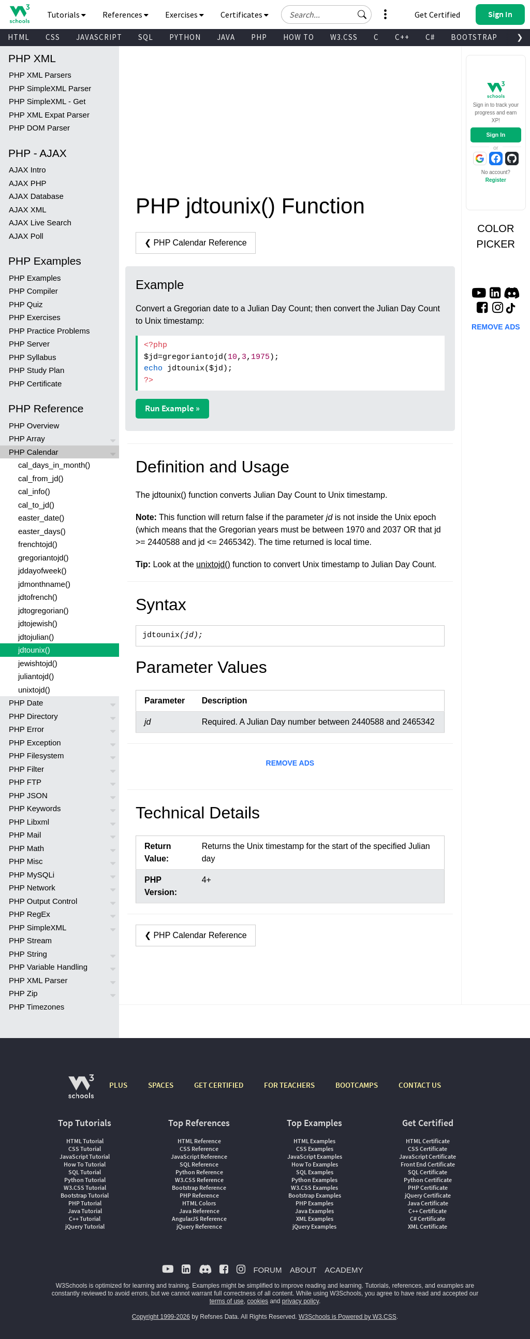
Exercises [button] (184, 14)
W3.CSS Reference (199, 1180)
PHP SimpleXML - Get (47, 101)
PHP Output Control (43, 901)
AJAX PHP (28, 183)
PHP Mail (25, 834)
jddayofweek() (42, 570)
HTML (19, 37)
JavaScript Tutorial (85, 1156)
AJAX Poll (26, 236)
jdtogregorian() (43, 610)
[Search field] (326, 14)
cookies (257, 1301)
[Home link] (19, 13)
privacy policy (300, 1301)
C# (430, 37)
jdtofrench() (37, 597)
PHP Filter (26, 769)
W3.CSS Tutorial (85, 1187)
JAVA (226, 37)
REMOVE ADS (290, 763)
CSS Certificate (427, 1149)
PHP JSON (28, 795)
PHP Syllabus (32, 357)
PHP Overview (34, 425)
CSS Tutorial (84, 1149)
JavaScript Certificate (427, 1156)
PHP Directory (33, 716)
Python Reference (199, 1172)
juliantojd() (36, 676)
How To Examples (314, 1164)
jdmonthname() (44, 584)
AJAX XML (28, 209)
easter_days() (42, 531)
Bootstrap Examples (314, 1195)
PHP (259, 37)
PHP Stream (30, 940)
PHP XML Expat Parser (49, 114)
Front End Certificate (428, 1164)
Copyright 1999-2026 (161, 1316)
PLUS (118, 1085)
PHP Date (26, 702)
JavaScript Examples (314, 1156)
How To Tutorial (85, 1164)
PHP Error (26, 729)
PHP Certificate (35, 383)
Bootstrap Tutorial (85, 1195)
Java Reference (199, 1211)
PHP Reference (199, 1195)
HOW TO (298, 37)
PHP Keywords (35, 808)
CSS (53, 37)
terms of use (227, 1301)
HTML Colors (199, 1203)
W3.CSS (344, 37)
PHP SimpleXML (37, 927)
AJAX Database (36, 196)
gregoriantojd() (43, 557)
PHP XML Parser (38, 980)
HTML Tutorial (85, 1141)
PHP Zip (23, 993)
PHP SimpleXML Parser (50, 88)
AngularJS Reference (199, 1218)
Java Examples (314, 1211)
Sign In (495, 135)
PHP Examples (35, 277)
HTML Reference (199, 1141)
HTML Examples (314, 1141)
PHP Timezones (36, 1006)
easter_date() (41, 517)
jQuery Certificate (428, 1195)
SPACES (160, 1085)
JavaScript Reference (199, 1156)
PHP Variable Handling (48, 966)
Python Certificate (428, 1180)
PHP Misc (26, 861)
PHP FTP (25, 782)
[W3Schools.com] (81, 1092)
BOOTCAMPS (356, 1085)
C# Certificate (427, 1218)
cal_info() (34, 491)
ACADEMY (344, 1269)
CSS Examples (314, 1149)
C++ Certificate (427, 1211)
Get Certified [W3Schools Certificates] (437, 14)
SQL (145, 37)
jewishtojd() (37, 663)
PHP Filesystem (36, 755)
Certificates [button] (244, 14)
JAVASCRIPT (99, 37)
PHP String (28, 953)
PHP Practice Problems (49, 330)
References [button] (125, 14)
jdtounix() (34, 649)
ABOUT (303, 1269)
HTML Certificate (428, 1141)
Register (495, 180)
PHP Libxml (29, 821)
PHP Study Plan (36, 370)
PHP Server (29, 343)
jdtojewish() (37, 623)
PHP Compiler (33, 290)
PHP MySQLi (31, 874)
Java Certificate (427, 1203)
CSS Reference (199, 1149)
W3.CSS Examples (314, 1187)
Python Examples (314, 1180)
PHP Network (32, 887)
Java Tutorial (85, 1211)
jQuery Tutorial (85, 1226)
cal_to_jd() (36, 504)
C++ (402, 37)
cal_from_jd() (41, 478)
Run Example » (172, 408)
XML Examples (314, 1218)
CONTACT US (420, 1085)
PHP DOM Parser (39, 127)
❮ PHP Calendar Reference (195, 242)
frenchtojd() (37, 544)
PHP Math (26, 848)
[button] (362, 14)
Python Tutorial (85, 1180)
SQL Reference (199, 1164)
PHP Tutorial (84, 1203)
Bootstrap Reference (199, 1187)
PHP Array (27, 438)
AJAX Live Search (40, 222)
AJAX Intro (27, 169)
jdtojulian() (36, 636)
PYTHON (185, 37)
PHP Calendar (33, 452)
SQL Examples (314, 1172)
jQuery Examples (314, 1226)
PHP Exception (35, 742)
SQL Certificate (427, 1172)
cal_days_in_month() (54, 464)
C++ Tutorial (84, 1218)
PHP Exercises (35, 317)
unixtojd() (34, 689)
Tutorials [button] (66, 14)
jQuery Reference (199, 1226)
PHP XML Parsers (40, 74)
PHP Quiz (26, 304)
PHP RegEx (29, 914)
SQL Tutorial (84, 1172)
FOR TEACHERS (289, 1085)
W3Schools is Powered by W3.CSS (347, 1316)
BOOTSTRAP (474, 37)
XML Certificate (427, 1226)
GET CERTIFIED (218, 1085)
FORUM (267, 1269)
